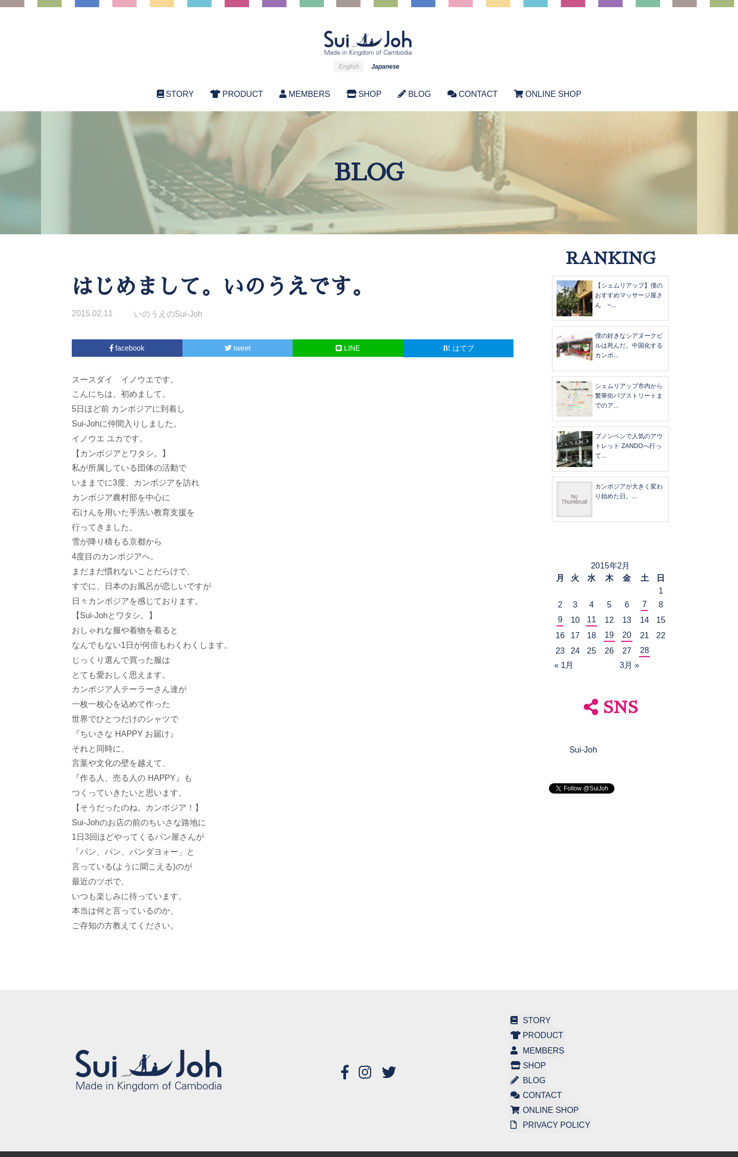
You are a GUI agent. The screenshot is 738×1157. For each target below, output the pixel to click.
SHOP (363, 94)
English (349, 66)
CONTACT (472, 94)
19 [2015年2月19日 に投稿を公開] (609, 635)
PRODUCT (236, 94)
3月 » (629, 665)
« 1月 (563, 665)
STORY (175, 94)
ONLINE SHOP (547, 94)
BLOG (414, 94)
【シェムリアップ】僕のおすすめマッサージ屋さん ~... (629, 295)
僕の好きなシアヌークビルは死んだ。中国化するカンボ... (629, 345)
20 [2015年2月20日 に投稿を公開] (626, 635)
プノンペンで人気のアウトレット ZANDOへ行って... (629, 446)
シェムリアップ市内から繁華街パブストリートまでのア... (629, 395)
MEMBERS (304, 94)
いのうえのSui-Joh (168, 314)
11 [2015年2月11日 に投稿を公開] (591, 619)
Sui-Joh (583, 749)
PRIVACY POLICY (549, 1113)
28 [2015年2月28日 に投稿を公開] (644, 650)
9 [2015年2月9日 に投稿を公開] (560, 619)
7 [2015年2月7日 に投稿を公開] (644, 604)
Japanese (386, 66)
